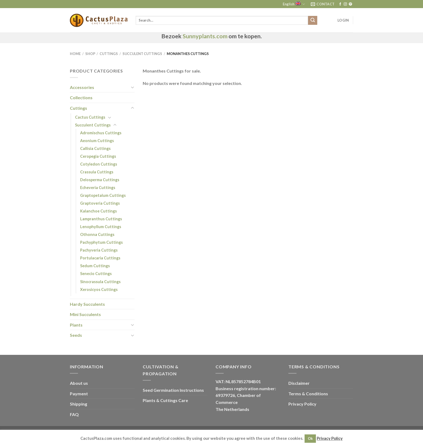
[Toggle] (132, 87)
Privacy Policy (302, 403)
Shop (90, 54)
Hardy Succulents (87, 304)
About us (79, 383)
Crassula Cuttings (96, 172)
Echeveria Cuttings (97, 187)
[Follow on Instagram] (345, 4)
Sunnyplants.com (205, 36)
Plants (76, 324)
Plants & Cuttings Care (165, 400)
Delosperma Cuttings (99, 179)
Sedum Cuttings (95, 265)
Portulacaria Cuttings (100, 258)
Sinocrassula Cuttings (100, 281)
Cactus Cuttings (90, 117)
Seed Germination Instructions (173, 390)
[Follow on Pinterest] (350, 4)
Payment (79, 393)
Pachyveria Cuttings (99, 250)
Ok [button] (310, 438)
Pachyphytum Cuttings (101, 242)
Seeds (76, 335)
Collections (81, 97)
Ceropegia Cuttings (98, 156)
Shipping (78, 403)
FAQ (74, 414)
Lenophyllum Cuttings (100, 226)
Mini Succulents (85, 314)
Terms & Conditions (308, 393)
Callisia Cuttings (95, 148)
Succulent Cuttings (142, 54)
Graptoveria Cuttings (100, 203)
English (294, 4)
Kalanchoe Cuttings (98, 211)
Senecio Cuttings (96, 273)
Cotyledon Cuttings (98, 164)
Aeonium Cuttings (97, 140)
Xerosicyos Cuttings (99, 289)
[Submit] (312, 20)
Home (75, 54)
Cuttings (109, 54)
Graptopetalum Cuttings (103, 195)
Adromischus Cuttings (100, 133)
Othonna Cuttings (97, 234)
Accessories (82, 87)
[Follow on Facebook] (340, 4)
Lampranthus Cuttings (101, 219)
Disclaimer (299, 383)
